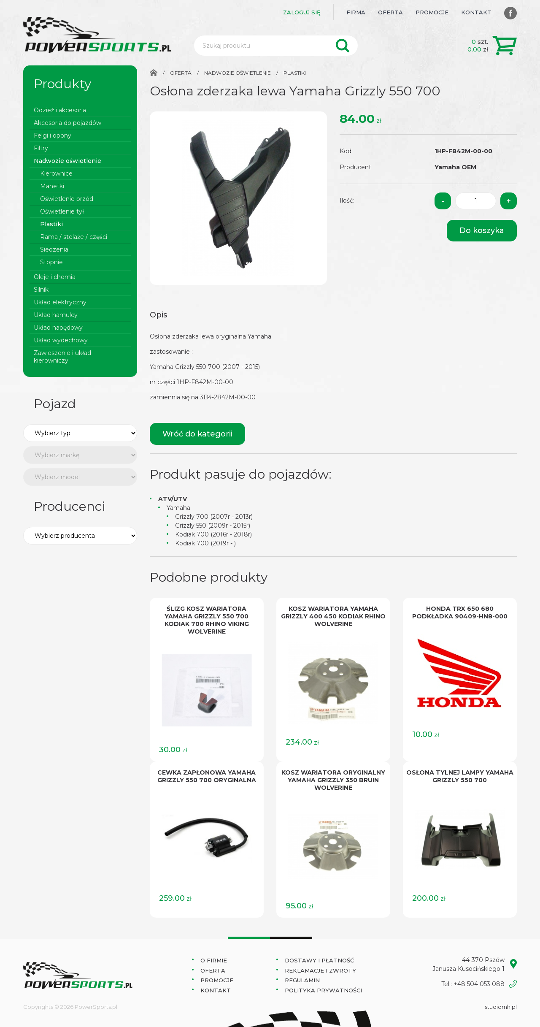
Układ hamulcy (56, 315)
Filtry (41, 148)
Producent (355, 167)
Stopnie (51, 262)
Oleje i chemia (55, 277)
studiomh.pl (501, 1006)
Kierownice (56, 173)
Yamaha (178, 508)
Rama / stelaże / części (73, 237)
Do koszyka (481, 230)
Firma (355, 12)
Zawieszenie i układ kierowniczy (62, 356)
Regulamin (302, 980)
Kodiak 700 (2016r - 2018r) (213, 534)
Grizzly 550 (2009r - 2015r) (212, 525)
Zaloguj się (302, 12)
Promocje (432, 12)
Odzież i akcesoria (60, 110)
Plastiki (51, 224)
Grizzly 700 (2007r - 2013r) (214, 516)
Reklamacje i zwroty (320, 970)
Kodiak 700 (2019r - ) (205, 543)
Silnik (41, 289)
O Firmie (213, 960)
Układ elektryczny (60, 302)
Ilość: (347, 200)
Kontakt (476, 12)
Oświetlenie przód (66, 199)
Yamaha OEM (455, 167)
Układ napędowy (58, 327)
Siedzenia (54, 249)
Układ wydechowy (61, 340)
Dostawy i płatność (319, 960)
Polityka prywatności (323, 990)
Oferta (390, 12)
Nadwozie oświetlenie (67, 161)
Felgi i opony (52, 135)
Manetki (52, 186)
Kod (345, 151)
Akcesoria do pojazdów (67, 123)
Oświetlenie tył (62, 211)
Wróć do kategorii (197, 434)
